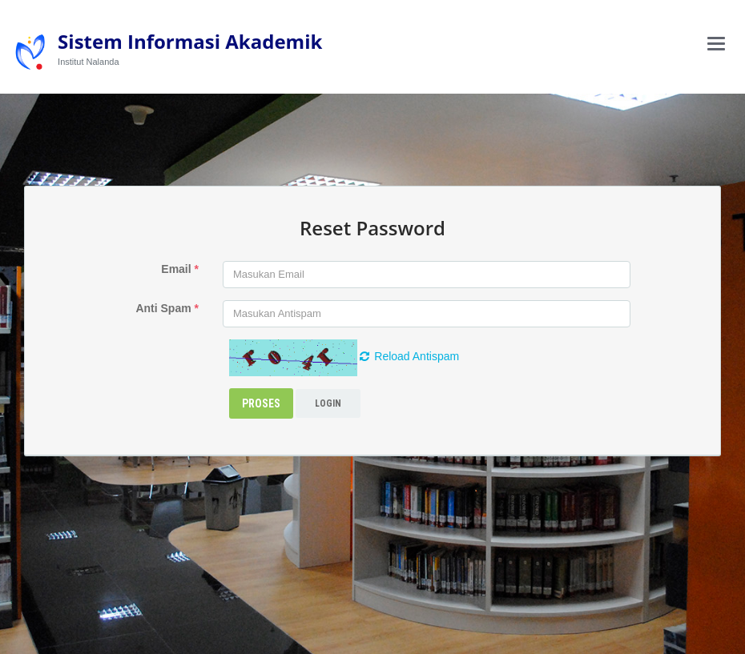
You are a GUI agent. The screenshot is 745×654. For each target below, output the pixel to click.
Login (328, 403)
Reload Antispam (409, 356)
